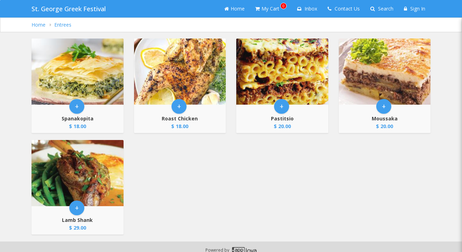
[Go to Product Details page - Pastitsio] (282, 71)
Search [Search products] (381, 8)
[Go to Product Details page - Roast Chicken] (180, 71)
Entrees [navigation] (62, 24)
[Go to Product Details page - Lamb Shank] (77, 173)
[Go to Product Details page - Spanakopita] (77, 71)
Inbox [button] (307, 8)
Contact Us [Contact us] (344, 8)
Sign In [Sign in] (414, 8)
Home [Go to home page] (234, 8)
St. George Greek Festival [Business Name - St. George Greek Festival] (68, 9)
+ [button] (77, 106)
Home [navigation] (39, 24)
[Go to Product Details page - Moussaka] (385, 71)
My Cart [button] (271, 7)
